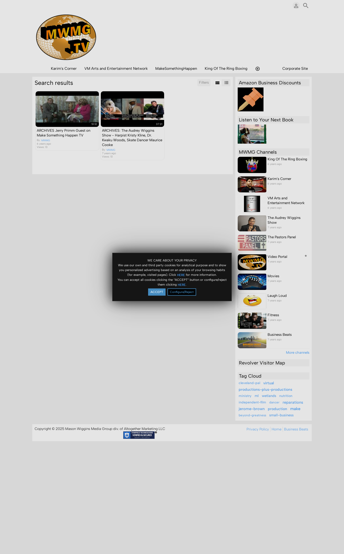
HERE (181, 275)
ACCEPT (156, 292)
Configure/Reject (182, 292)
